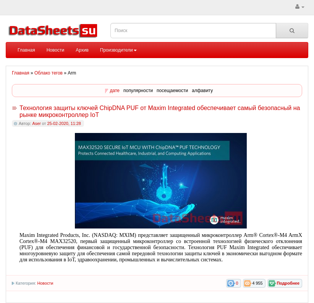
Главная (26, 50)
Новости (55, 50)
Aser (36, 123)
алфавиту (202, 90)
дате (115, 90)
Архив (82, 50)
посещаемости (172, 90)
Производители (118, 50)
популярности (138, 90)
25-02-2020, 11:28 (64, 123)
